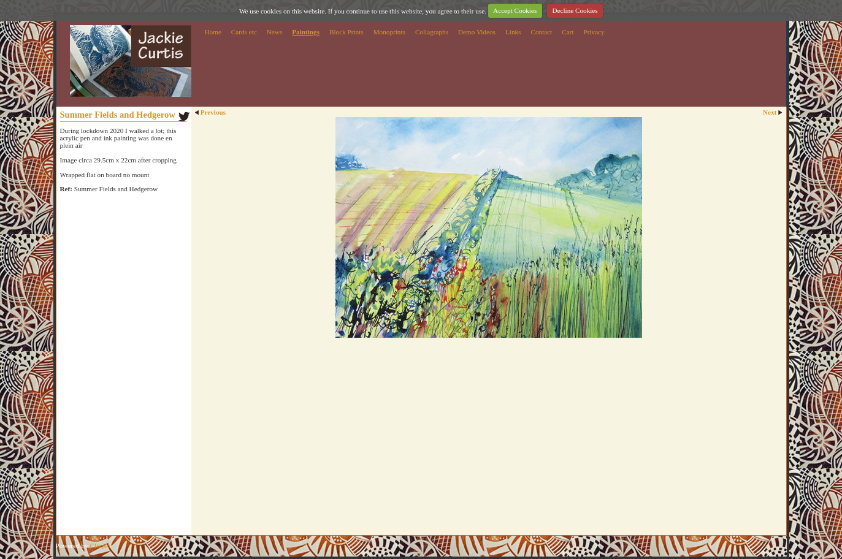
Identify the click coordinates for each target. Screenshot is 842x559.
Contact (541, 32)
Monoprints (389, 32)
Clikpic (100, 545)
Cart (567, 32)
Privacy (594, 32)
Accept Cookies (515, 10)
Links (513, 32)
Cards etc (244, 32)
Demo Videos (477, 32)
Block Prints (346, 32)
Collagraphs (431, 32)
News (274, 32)
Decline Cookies (574, 10)
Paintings (306, 32)
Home (213, 32)
